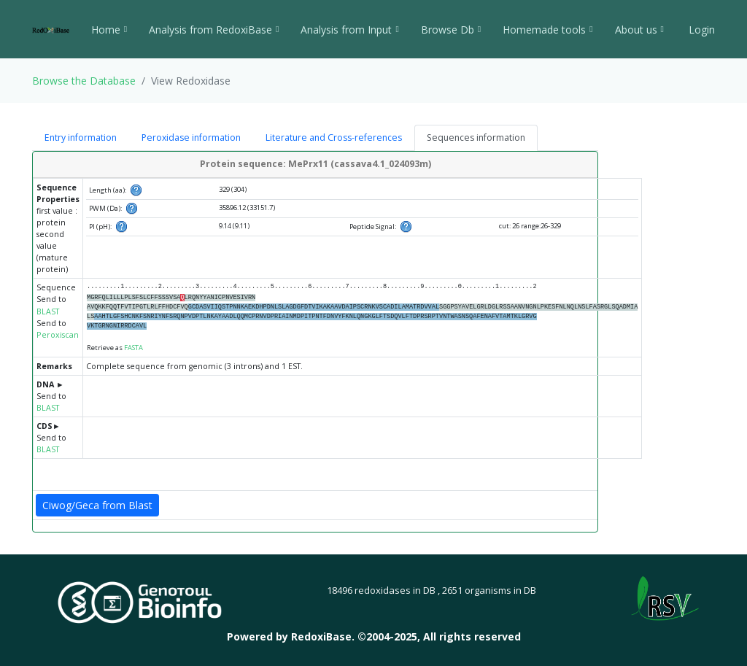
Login (700, 29)
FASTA (133, 347)
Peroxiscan (57, 335)
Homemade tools (547, 29)
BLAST (47, 311)
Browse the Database (84, 81)
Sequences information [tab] (476, 137)
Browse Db (451, 29)
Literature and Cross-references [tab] (334, 137)
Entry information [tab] (80, 137)
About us (639, 29)
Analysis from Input (349, 29)
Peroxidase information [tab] (191, 137)
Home (109, 29)
